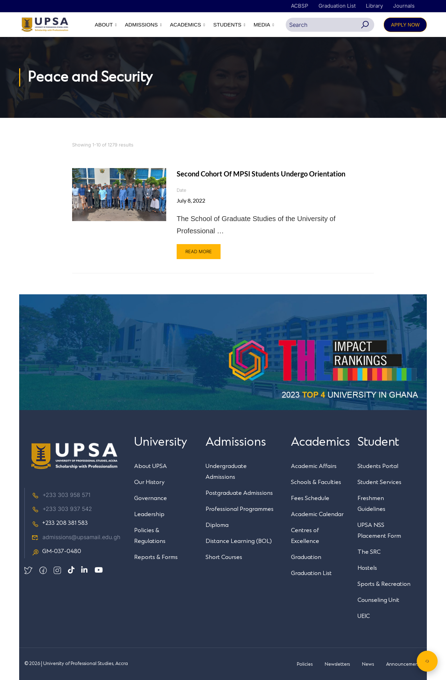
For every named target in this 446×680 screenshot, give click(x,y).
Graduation (306, 557)
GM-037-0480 (56, 551)
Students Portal (377, 466)
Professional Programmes (240, 509)
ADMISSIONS (141, 25)
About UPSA (150, 466)
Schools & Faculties (316, 482)
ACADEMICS (185, 25)
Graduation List (337, 5)
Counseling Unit (378, 600)
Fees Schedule (310, 498)
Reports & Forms (156, 557)
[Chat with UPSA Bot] (427, 661)
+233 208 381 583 (60, 523)
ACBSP (299, 5)
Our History (149, 482)
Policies (305, 664)
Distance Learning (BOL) (239, 541)
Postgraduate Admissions (239, 493)
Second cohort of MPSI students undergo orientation (261, 173)
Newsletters (337, 664)
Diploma (217, 525)
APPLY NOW (405, 25)
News (368, 664)
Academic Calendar (317, 514)
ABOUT (104, 25)
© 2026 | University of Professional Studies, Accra (76, 664)
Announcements (404, 664)
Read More (198, 251)
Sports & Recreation (383, 584)
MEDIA (262, 25)
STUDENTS (227, 25)
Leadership (149, 514)
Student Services (379, 482)
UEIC (363, 616)
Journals (404, 5)
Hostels (367, 568)
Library (374, 5)
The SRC (368, 552)
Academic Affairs (314, 466)
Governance (150, 498)
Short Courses (224, 557)
